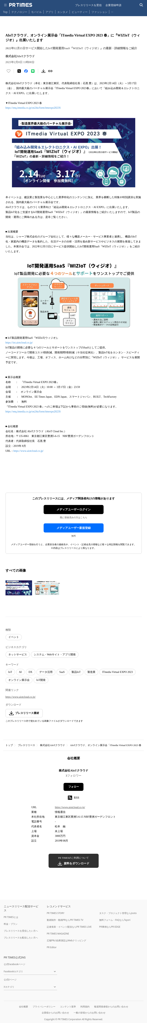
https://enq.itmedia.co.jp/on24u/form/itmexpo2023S (33, 107)
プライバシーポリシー (44, 1006)
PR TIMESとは (11, 917)
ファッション (99, 12)
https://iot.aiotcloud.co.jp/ (19, 342)
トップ (9, 745)
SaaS (62, 672)
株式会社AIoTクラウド (52, 745)
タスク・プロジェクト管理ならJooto (118, 913)
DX (30, 672)
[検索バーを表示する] (141, 5)
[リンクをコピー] (50, 71)
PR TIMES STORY (55, 913)
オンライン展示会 (19, 680)
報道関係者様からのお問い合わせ (111, 1006)
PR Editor (52, 947)
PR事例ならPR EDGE (109, 926)
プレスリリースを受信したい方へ (21, 930)
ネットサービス (17, 654)
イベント (13, 637)
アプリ (49, 12)
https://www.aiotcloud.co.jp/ (28, 450)
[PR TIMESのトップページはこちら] (20, 5)
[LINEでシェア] (33, 71)
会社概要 (23, 1006)
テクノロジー (19, 12)
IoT (10, 672)
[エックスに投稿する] (19, 71)
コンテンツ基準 (68, 1006)
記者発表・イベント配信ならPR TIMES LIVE (69, 926)
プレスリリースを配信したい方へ (21, 937)
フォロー (73, 786)
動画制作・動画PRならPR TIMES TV (65, 920)
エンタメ (62, 12)
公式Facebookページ (14, 964)
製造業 (91, 672)
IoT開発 (41, 680)
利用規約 (85, 1006)
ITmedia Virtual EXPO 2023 (117, 672)
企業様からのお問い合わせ (55, 1012)
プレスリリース (26, 745)
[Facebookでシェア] (26, 71)
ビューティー (80, 12)
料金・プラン (10, 924)
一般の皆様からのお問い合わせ (89, 1012)
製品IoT (76, 672)
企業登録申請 (113, 5)
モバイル (36, 12)
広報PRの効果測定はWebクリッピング (66, 940)
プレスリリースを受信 (88, 5)
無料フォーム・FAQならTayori (114, 920)
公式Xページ (10, 979)
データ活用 (46, 672)
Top (5, 12)
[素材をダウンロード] (43, 71)
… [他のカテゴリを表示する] (112, 11)
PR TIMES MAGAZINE (58, 933)
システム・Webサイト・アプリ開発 (55, 654)
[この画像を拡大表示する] (19, 588)
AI (20, 672)
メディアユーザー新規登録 (74, 527)
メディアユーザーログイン (74, 509)
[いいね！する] (9, 71)
